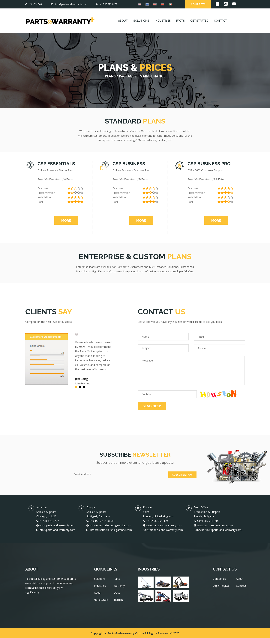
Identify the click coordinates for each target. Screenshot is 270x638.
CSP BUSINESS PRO (209, 163)
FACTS (180, 20)
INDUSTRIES (163, 20)
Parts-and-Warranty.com (124, 633)
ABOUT (123, 20)
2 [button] (81, 388)
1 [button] (77, 388)
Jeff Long (81, 379)
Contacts (198, 4)
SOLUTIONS (141, 20)
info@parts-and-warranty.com (69, 4)
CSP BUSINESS (128, 163)
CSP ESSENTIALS (56, 163)
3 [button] (85, 388)
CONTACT (220, 20)
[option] (69, 359)
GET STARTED (199, 20)
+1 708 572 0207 (106, 4)
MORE (66, 221)
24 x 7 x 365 (33, 4)
